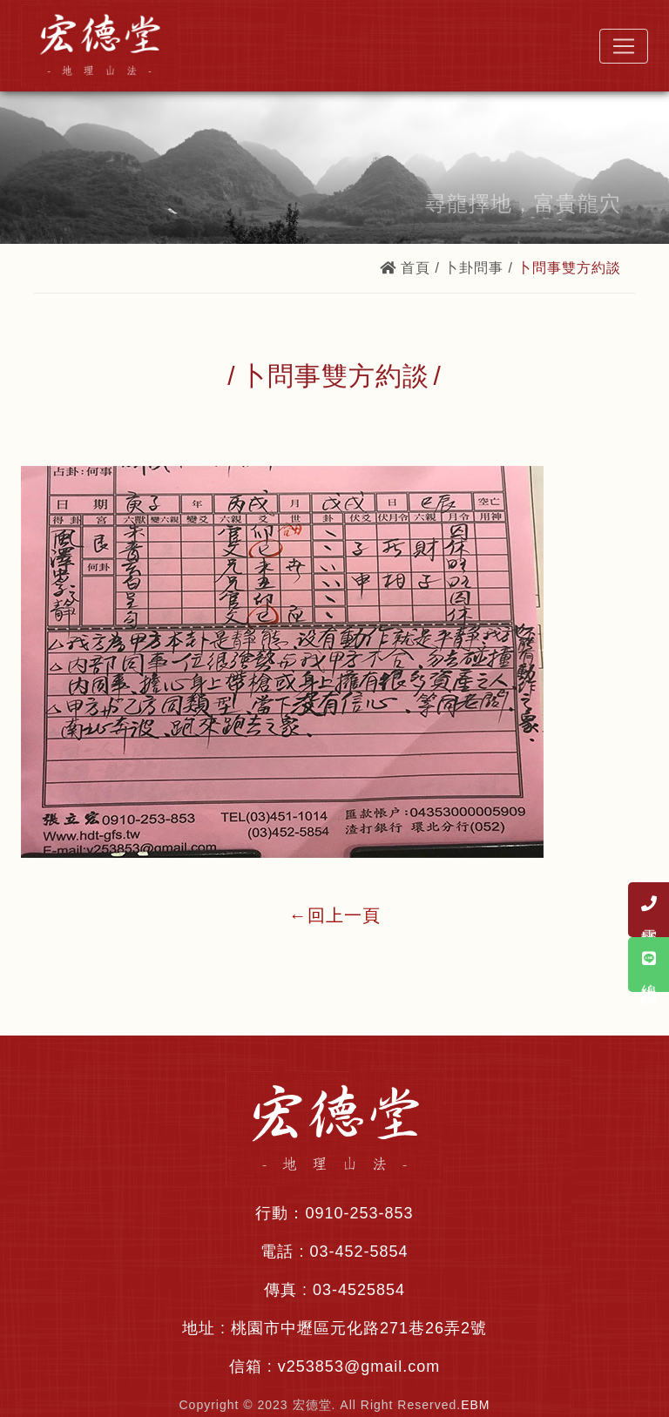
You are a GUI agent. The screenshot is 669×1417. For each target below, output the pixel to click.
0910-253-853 (359, 1213)
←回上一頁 (335, 915)
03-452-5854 (358, 1251)
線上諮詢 (649, 964)
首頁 (405, 267)
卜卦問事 (473, 267)
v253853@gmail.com (359, 1366)
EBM (475, 1405)
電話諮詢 (649, 909)
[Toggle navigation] (623, 46)
